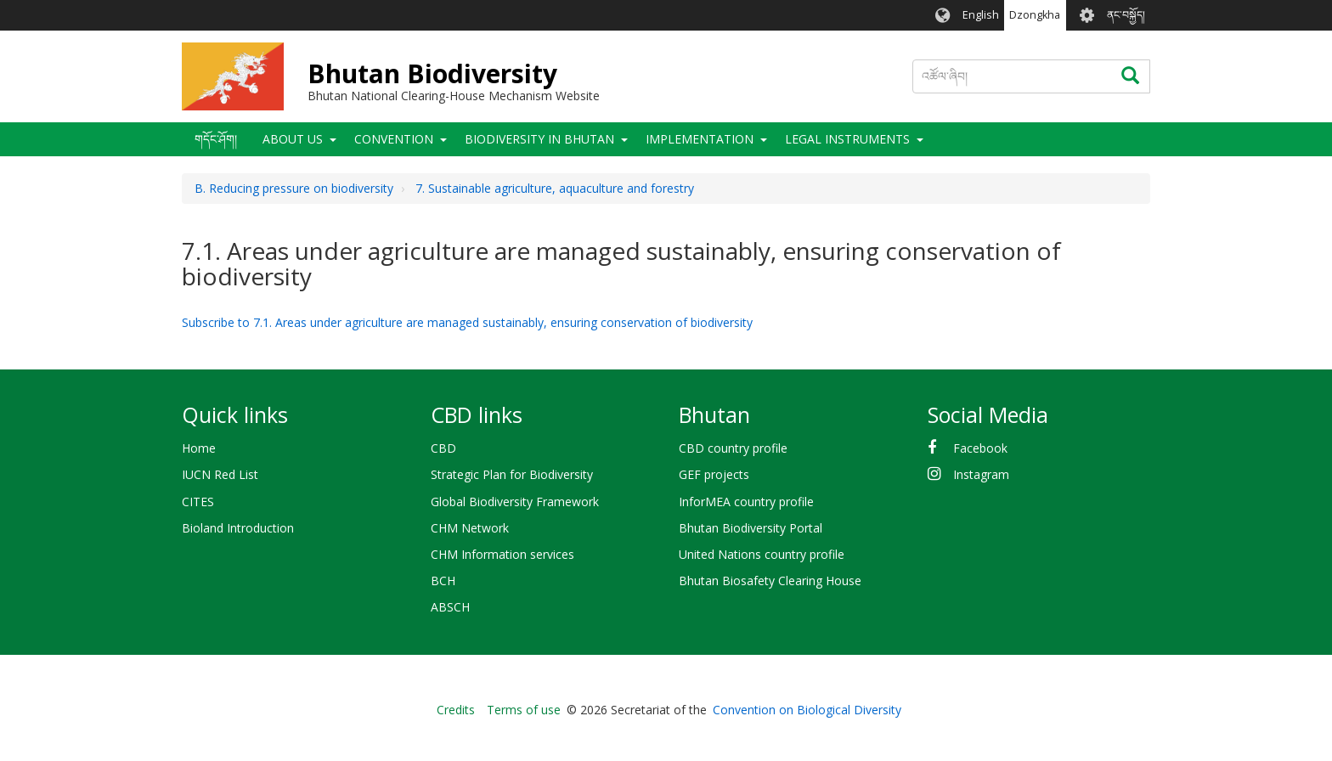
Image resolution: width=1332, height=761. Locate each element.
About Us (292, 139)
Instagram (981, 474)
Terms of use (524, 710)
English (980, 15)
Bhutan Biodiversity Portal (750, 528)
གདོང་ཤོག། (216, 139)
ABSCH (450, 607)
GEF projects (714, 474)
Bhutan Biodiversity (432, 73)
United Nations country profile (761, 554)
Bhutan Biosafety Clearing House (770, 580)
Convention (393, 139)
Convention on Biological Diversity (807, 710)
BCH (443, 580)
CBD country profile (733, 448)
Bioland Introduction (238, 528)
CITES (198, 501)
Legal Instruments (847, 139)
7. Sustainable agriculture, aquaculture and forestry (554, 188)
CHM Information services (502, 554)
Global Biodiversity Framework (515, 501)
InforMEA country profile (746, 501)
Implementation (699, 139)
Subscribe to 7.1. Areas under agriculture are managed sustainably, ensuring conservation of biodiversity (467, 322)
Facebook (980, 448)
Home (199, 448)
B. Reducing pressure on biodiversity (294, 188)
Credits (456, 710)
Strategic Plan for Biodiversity (512, 474)
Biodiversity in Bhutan (539, 139)
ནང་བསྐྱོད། (1126, 15)
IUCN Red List (220, 474)
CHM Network (470, 528)
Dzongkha (1034, 15)
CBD (443, 448)
